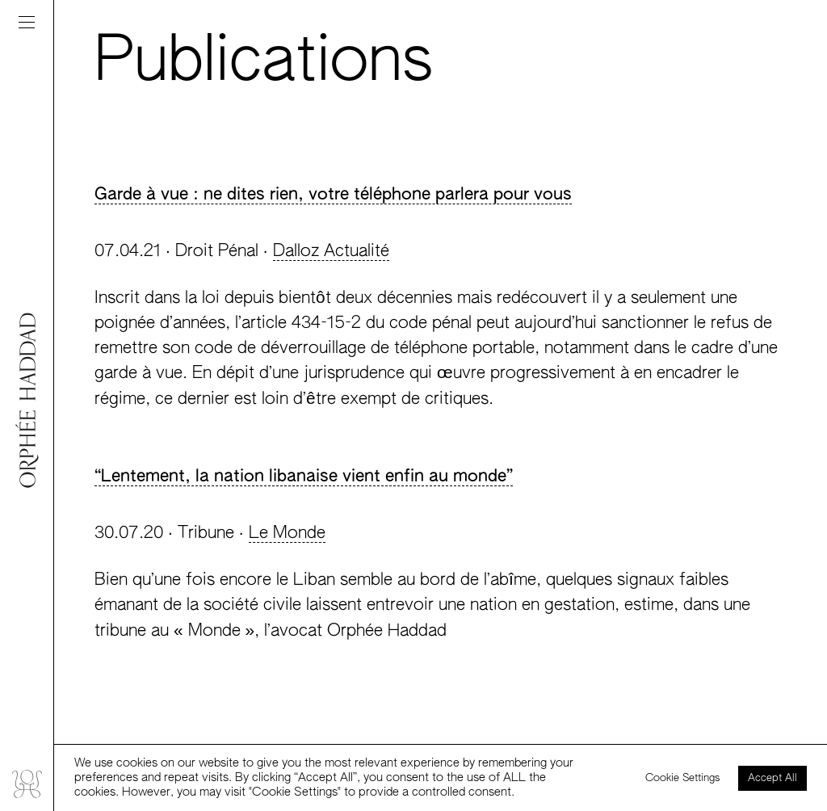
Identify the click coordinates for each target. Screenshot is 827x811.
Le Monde (287, 533)
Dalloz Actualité (331, 251)
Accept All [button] (772, 778)
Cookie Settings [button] (682, 778)
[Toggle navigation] (26, 22)
